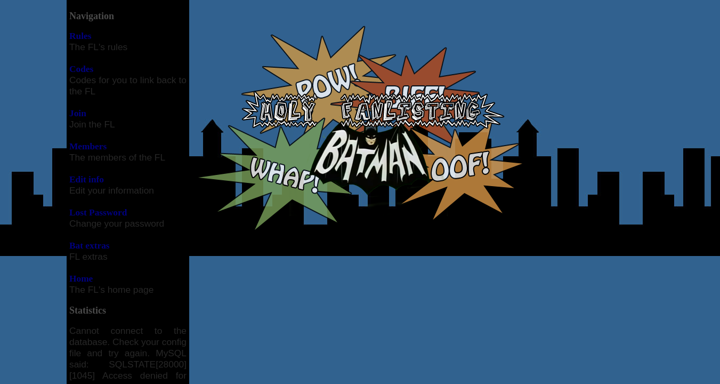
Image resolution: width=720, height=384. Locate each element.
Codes (81, 69)
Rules (80, 36)
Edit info (86, 179)
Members (88, 146)
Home (81, 279)
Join (77, 113)
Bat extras (89, 246)
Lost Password (98, 212)
